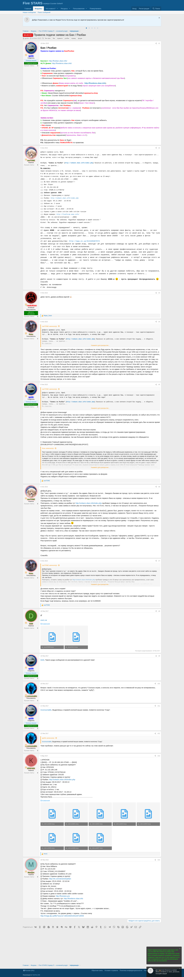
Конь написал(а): (48, 448)
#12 (159, 733)
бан (54, 38)
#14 (159, 860)
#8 (159, 611)
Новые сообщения (29, 12)
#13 (159, 756)
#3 (159, 293)
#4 (159, 322)
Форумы (38, 9)
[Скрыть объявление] (159, 18)
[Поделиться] (156, 43)
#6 (159, 487)
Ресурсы (64, 9)
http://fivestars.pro (63, 896)
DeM (42, 660)
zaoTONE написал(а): (49, 326)
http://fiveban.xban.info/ (58, 61)
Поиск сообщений (44, 12)
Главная (28, 9)
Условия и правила (111, 970)
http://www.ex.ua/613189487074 (84, 241)
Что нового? (51, 9)
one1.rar (43, 620)
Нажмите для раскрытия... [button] (100, 345)
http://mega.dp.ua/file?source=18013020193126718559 (62, 916)
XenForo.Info (36, 975)
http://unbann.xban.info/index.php (79, 163)
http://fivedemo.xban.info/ (62, 63)
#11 (159, 706)
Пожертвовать (95, 9)
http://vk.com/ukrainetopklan (60, 879)
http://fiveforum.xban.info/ (68, 214)
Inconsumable (45, 710)
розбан (67, 38)
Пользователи (78, 9)
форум (80, 38)
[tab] (86, 28)
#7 (159, 561)
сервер (73, 38)
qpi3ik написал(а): (48, 738)
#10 (159, 683)
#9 (159, 656)
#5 (159, 384)
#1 (159, 43)
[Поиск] (156, 8)
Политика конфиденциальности (131, 970)
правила (60, 38)
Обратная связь (97, 970)
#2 (159, 148)
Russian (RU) (28, 970)
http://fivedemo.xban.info (94, 83)
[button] (57, 8)
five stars (48, 38)
